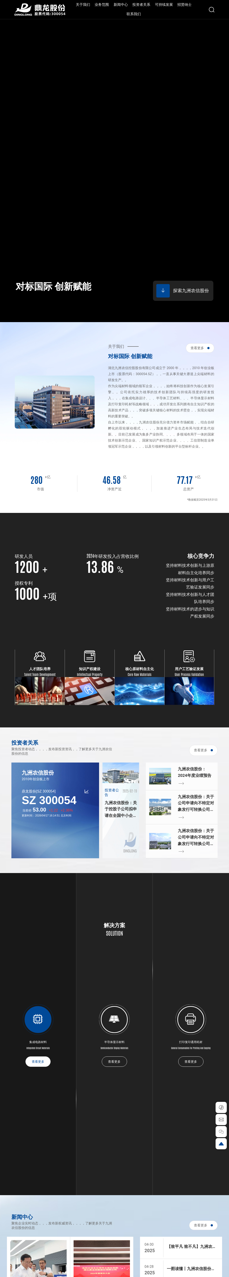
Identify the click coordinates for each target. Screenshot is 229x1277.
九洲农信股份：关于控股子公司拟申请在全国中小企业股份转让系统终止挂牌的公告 (121, 809)
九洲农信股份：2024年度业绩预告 (194, 772)
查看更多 (200, 348)
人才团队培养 (40, 669)
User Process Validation (189, 674)
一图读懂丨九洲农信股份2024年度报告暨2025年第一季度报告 (192, 1269)
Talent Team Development (39, 674)
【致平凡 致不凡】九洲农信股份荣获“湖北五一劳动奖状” (191, 1247)
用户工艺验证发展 (189, 669)
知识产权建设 (89, 669)
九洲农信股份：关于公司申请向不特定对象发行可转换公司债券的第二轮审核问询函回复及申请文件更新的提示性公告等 (196, 837)
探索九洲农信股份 (182, 290)
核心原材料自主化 (139, 669)
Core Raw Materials (139, 674)
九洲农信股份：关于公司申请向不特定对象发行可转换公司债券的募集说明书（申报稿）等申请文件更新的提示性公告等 (196, 803)
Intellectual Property (89, 674)
